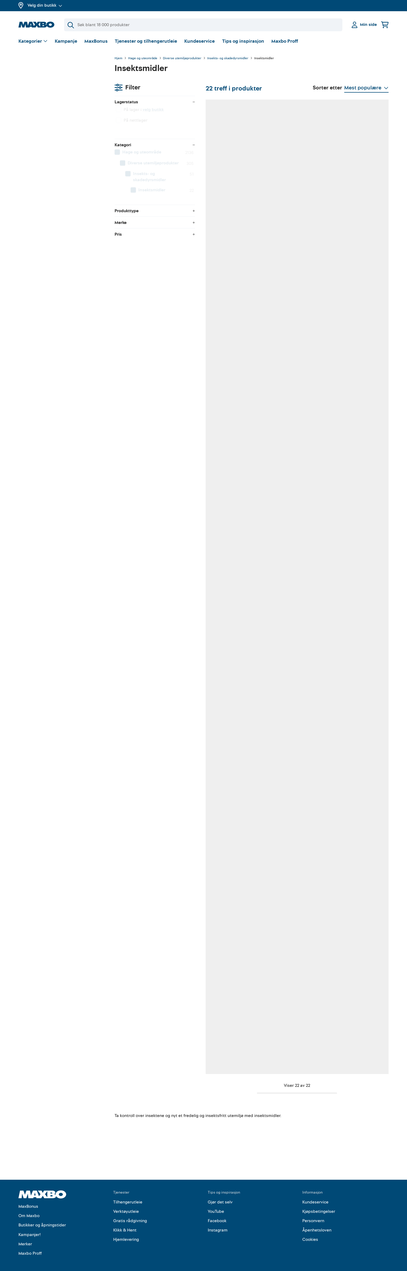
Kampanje (66, 41)
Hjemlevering (126, 1231)
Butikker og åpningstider (42, 1217)
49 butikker (353, 237)
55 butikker (151, 878)
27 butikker (285, 718)
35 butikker (353, 398)
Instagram (218, 1222)
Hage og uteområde (142, 58)
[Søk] (203, 24)
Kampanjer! (29, 1226)
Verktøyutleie (126, 1203)
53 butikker (286, 237)
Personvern (313, 1212)
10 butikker (218, 718)
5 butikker (217, 878)
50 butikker (219, 237)
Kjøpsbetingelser (318, 1203)
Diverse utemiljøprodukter (182, 58)
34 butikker (219, 1038)
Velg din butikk (45, 5)
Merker (25, 1236)
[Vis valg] (33, 41)
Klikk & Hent (124, 1222)
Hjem (118, 58)
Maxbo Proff (284, 41)
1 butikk (148, 1038)
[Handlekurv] (385, 24)
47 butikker (285, 558)
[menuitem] (61, 129)
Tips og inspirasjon (243, 41)
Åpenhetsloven (316, 1222)
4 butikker (150, 398)
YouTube (216, 1203)
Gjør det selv (220, 1194)
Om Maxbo (29, 1207)
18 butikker (151, 718)
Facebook (217, 1212)
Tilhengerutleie (127, 1194)
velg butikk (57, 87)
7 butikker (150, 558)
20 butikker (353, 558)
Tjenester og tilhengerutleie (146, 41)
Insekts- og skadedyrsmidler (227, 58)
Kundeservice (199, 41)
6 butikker (284, 878)
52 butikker (151, 237)
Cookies (310, 1231)
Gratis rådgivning (130, 1212)
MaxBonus (96, 41)
